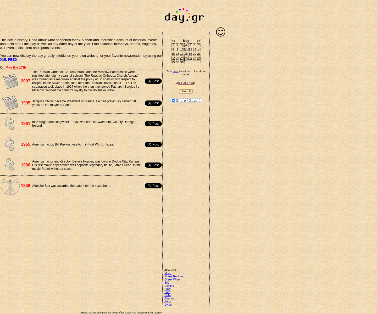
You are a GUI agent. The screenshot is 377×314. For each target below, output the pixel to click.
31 (181, 62)
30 (177, 62)
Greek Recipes (174, 276)
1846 (25, 185)
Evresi (168, 304)
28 (199, 57)
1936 (25, 165)
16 (177, 53)
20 (194, 53)
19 (190, 53)
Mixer (167, 273)
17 (181, 53)
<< (173, 40)
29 (173, 62)
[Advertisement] (81, 13)
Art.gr (167, 301)
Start (167, 288)
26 (190, 57)
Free (167, 292)
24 (181, 57)
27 (194, 57)
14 (199, 49)
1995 (25, 103)
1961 (25, 123)
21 (199, 53)
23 (177, 57)
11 (186, 49)
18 (186, 53)
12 (190, 49)
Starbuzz (170, 298)
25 (186, 57)
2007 (25, 81)
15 (173, 53)
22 (173, 57)
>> (199, 40)
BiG (166, 282)
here (176, 71)
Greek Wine (172, 279)
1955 (25, 144)
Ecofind (169, 285)
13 (194, 49)
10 (181, 49)
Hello (167, 295)
